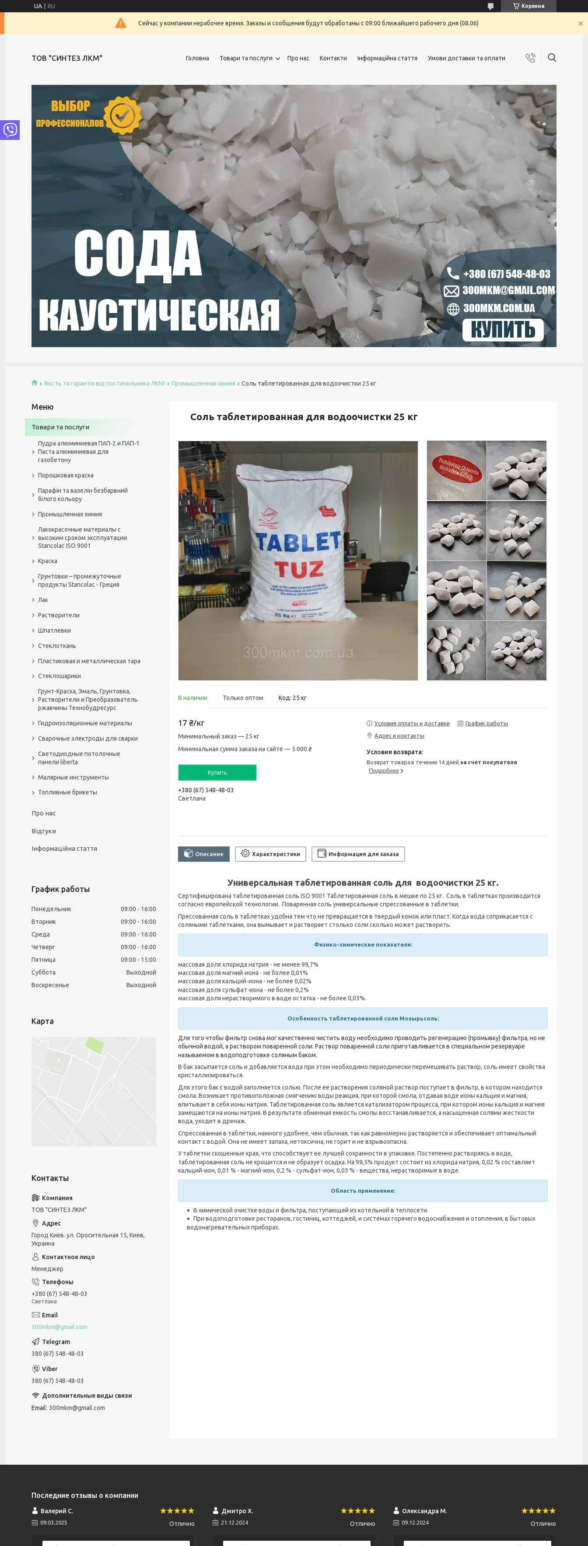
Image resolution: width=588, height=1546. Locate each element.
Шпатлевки (54, 630)
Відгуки (44, 831)
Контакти (333, 58)
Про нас (298, 58)
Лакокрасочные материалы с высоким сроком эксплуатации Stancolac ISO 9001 (82, 538)
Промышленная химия (203, 383)
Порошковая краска (66, 475)
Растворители (59, 615)
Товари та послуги (246, 58)
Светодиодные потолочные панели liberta (79, 758)
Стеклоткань (57, 645)
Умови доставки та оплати (466, 58)
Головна (197, 58)
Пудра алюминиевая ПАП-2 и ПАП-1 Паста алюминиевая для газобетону (89, 451)
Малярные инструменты (73, 777)
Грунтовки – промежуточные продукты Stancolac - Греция (79, 580)
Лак (43, 599)
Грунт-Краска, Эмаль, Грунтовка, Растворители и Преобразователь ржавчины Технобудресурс (88, 699)
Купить (217, 772)
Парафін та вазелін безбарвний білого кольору (83, 494)
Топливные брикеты (67, 792)
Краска (47, 560)
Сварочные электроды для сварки (88, 738)
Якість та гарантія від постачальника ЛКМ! (104, 383)
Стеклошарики (59, 675)
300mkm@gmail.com (60, 1326)
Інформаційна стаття (387, 58)
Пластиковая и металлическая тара (89, 661)
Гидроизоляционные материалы (85, 723)
